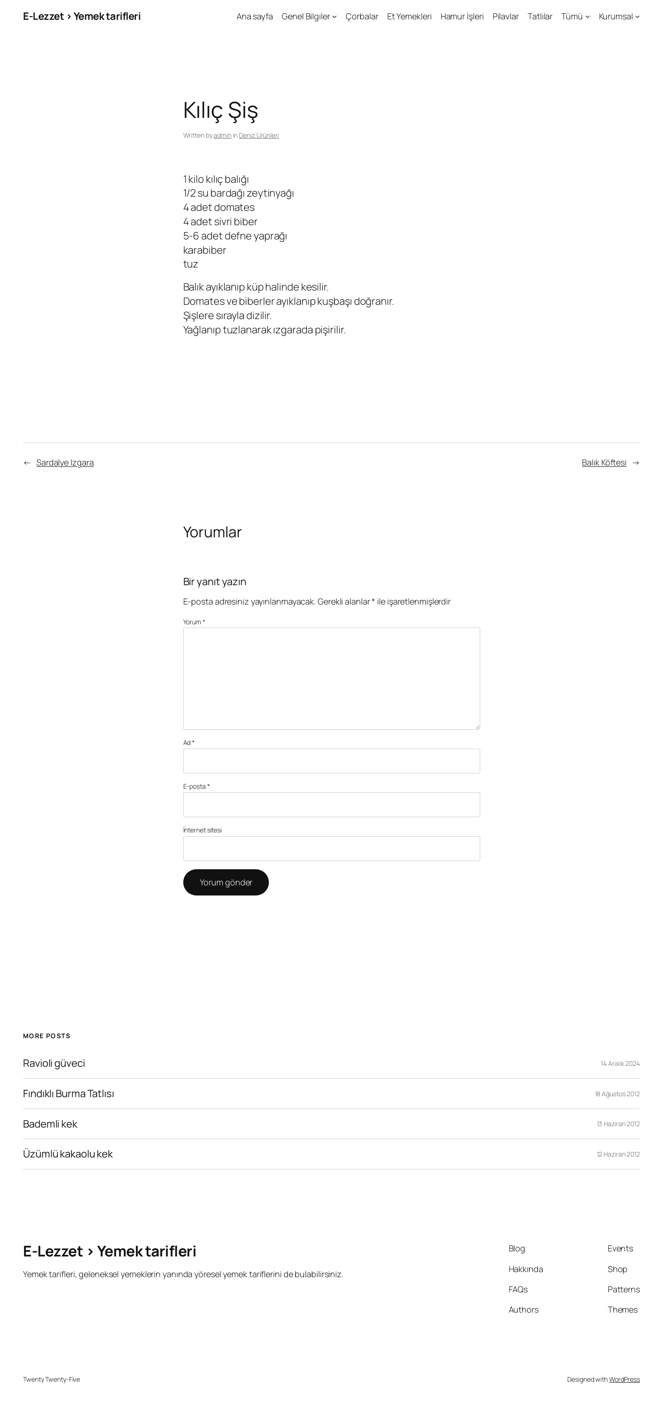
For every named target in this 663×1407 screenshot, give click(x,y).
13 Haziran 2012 (618, 1123)
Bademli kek (50, 1124)
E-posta (196, 786)
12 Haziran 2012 (618, 1154)
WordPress (624, 1379)
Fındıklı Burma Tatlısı (68, 1093)
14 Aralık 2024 (620, 1063)
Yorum (194, 621)
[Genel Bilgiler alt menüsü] (334, 16)
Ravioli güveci (54, 1063)
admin (223, 135)
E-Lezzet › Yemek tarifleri (81, 16)
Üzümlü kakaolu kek (68, 1154)
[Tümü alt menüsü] (587, 16)
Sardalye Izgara (65, 462)
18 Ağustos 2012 (617, 1093)
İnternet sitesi (202, 830)
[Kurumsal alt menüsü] (637, 16)
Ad (189, 742)
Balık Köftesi (604, 462)
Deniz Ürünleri (259, 135)
